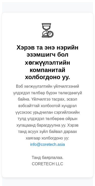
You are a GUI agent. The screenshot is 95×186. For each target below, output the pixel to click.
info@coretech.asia (47, 144)
